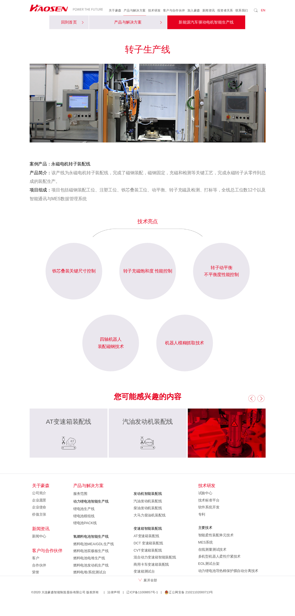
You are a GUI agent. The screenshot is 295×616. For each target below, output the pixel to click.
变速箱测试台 (144, 571)
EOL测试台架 (208, 564)
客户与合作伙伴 (174, 10)
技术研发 (154, 10)
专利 (201, 514)
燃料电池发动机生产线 (90, 565)
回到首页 (72, 22)
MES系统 (205, 542)
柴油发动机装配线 (148, 508)
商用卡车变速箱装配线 (151, 564)
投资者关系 (225, 10)
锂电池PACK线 (84, 523)
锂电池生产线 (83, 509)
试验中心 (205, 493)
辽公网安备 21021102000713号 (188, 592)
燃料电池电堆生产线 (89, 558)
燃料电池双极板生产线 (90, 551)
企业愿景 (39, 500)
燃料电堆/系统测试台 (89, 572)
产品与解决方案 (135, 10)
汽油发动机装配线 (148, 501)
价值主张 (39, 514)
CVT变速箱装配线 (148, 550)
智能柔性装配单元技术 (215, 535)
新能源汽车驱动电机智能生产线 (206, 22)
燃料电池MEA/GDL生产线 (93, 544)
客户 (35, 558)
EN (263, 10)
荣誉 (35, 572)
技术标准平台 (208, 500)
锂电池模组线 (83, 516)
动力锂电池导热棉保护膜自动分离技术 (228, 571)
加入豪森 (193, 10)
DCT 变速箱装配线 (148, 543)
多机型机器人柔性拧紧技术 (219, 556)
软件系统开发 (208, 507)
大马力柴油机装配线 (149, 515)
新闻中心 (39, 536)
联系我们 (241, 10)
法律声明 (113, 592)
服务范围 (80, 493)
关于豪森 (115, 10)
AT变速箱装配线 (146, 536)
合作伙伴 (39, 565)
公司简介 (39, 493)
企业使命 (39, 507)
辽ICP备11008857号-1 (142, 592)
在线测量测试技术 (212, 549)
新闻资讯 (208, 10)
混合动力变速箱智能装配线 (155, 557)
